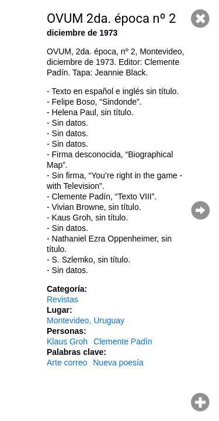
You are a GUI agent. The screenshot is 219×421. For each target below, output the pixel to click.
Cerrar (200, 19)
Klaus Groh (67, 341)
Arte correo (67, 362)
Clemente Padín (122, 341)
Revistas (62, 299)
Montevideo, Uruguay (85, 320)
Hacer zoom (200, 402)
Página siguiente (200, 210)
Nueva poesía (118, 362)
